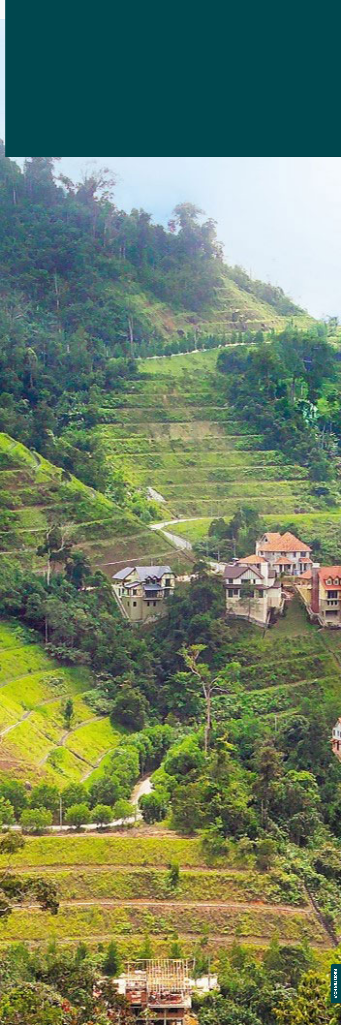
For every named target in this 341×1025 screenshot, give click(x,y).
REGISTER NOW (335, 983)
